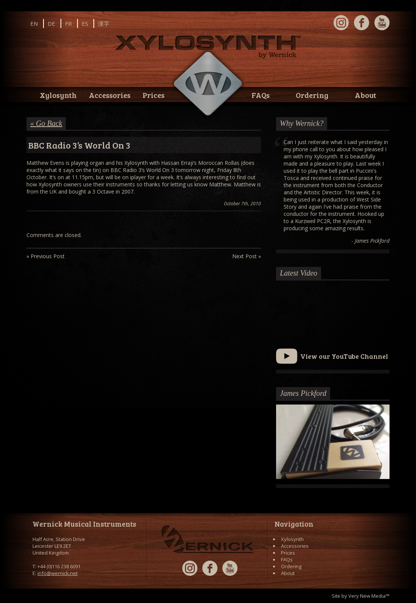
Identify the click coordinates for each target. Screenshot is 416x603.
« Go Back (46, 123)
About (365, 95)
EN (34, 23)
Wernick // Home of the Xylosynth (208, 84)
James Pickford (303, 393)
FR (68, 23)
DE (51, 23)
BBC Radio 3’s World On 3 (79, 145)
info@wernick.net (57, 573)
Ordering (312, 95)
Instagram (341, 22)
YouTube (382, 22)
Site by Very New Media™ (361, 595)
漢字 (103, 23)
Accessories (109, 95)
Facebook (361, 22)
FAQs (260, 95)
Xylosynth (58, 95)
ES (85, 23)
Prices (154, 95)
